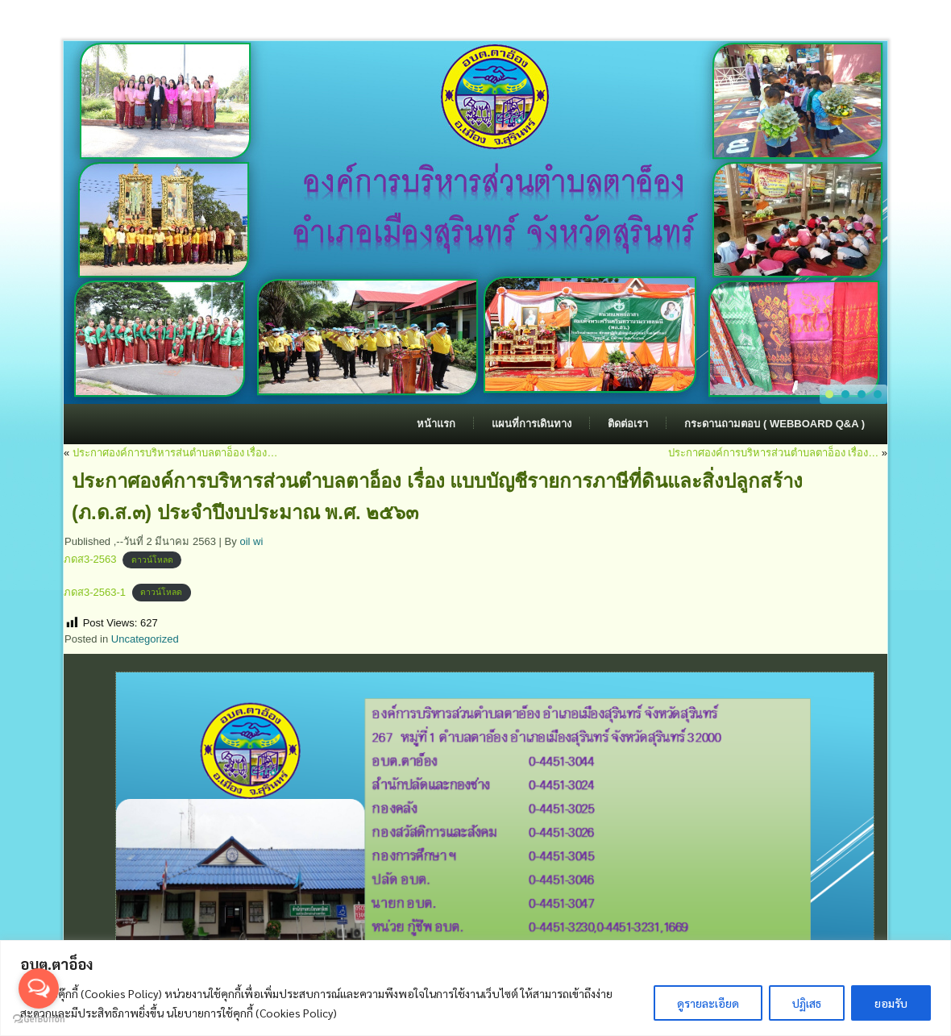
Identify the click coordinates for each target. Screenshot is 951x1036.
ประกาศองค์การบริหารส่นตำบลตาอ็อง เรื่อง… (175, 453)
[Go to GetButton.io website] (38, 1019)
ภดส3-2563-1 (95, 592)
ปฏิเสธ (806, 1003)
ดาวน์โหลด (152, 559)
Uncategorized (145, 639)
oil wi (251, 541)
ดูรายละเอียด (708, 1003)
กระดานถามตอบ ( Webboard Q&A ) (774, 424)
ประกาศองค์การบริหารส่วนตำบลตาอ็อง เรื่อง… (773, 453)
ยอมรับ (890, 1003)
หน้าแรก (436, 424)
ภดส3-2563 (90, 559)
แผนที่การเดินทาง (531, 424)
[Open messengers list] (39, 988)
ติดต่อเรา (628, 424)
